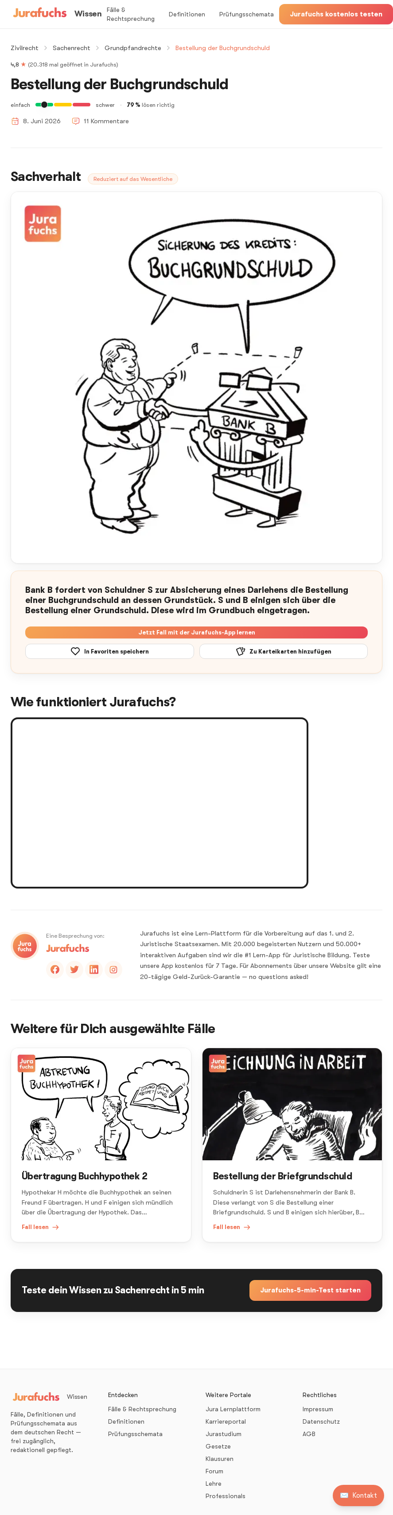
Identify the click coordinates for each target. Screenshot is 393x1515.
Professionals (225, 1495)
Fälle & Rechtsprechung (131, 14)
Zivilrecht (25, 48)
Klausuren (219, 1458)
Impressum (318, 1409)
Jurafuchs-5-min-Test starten (310, 1290)
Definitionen (187, 14)
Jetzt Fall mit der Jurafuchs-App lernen (196, 632)
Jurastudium (223, 1433)
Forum (214, 1471)
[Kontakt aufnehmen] (358, 1495)
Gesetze (218, 1446)
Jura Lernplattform (233, 1409)
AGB (309, 1433)
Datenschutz (321, 1421)
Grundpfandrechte (133, 48)
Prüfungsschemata (246, 14)
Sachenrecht (71, 48)
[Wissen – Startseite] (56, 14)
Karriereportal (226, 1421)
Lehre (214, 1483)
